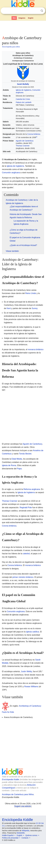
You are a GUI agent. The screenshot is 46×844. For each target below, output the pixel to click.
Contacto (25, 838)
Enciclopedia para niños (11, 47)
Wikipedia (25, 831)
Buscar (42, 10)
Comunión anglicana (11, 172)
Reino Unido (30, 293)
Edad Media (17, 459)
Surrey (34, 308)
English (30, 18)
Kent (9, 308)
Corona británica (33, 134)
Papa (19, 469)
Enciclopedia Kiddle (10, 779)
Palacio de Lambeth (23, 102)
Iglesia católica (32, 632)
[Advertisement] (23, 27)
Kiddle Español (7, 835)
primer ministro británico (22, 577)
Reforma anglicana (31, 489)
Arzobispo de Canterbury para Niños (18, 794)
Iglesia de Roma (9, 465)
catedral (26, 554)
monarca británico (35, 349)
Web (14, 18)
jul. (37, 137)
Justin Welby (26, 671)
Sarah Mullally (23, 84)
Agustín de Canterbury (24, 141)
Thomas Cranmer (23, 146)
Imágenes (22, 18)
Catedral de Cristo (23, 99)
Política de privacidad (10, 838)
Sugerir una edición (22, 806)
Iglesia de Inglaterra (23, 90)
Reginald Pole (26, 507)
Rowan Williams (31, 686)
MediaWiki (21, 833)
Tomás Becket (25, 454)
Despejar (37, 11)
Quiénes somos (31, 835)
